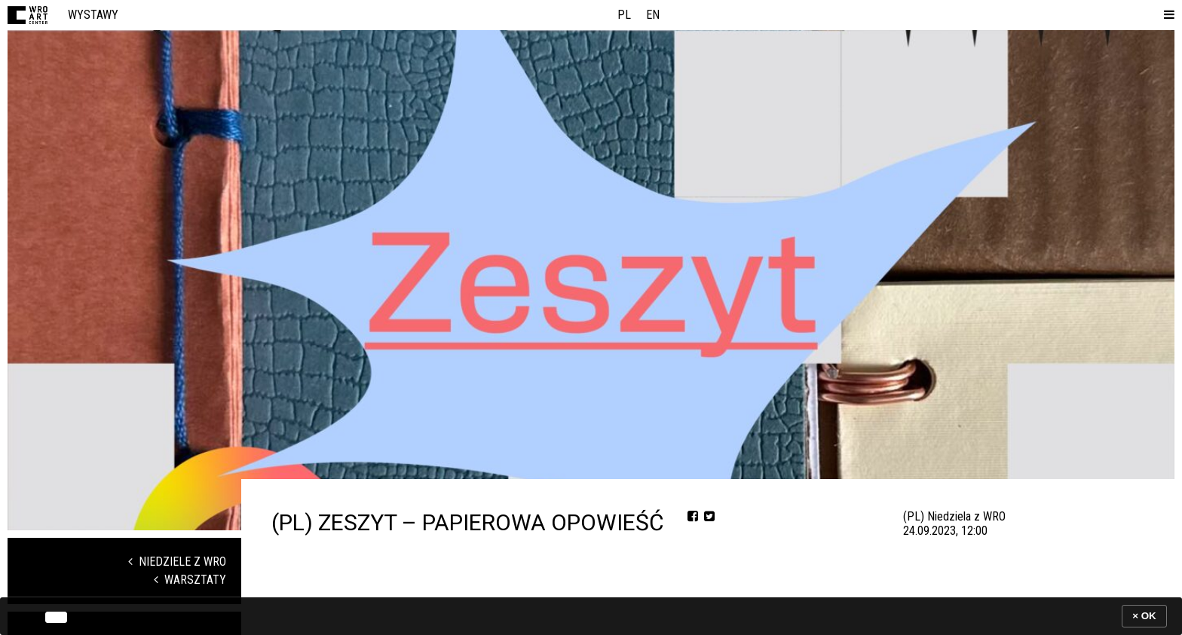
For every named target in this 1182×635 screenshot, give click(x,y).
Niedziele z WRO (177, 561)
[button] (1166, 15)
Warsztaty (190, 579)
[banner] (591, 616)
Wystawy (93, 15)
